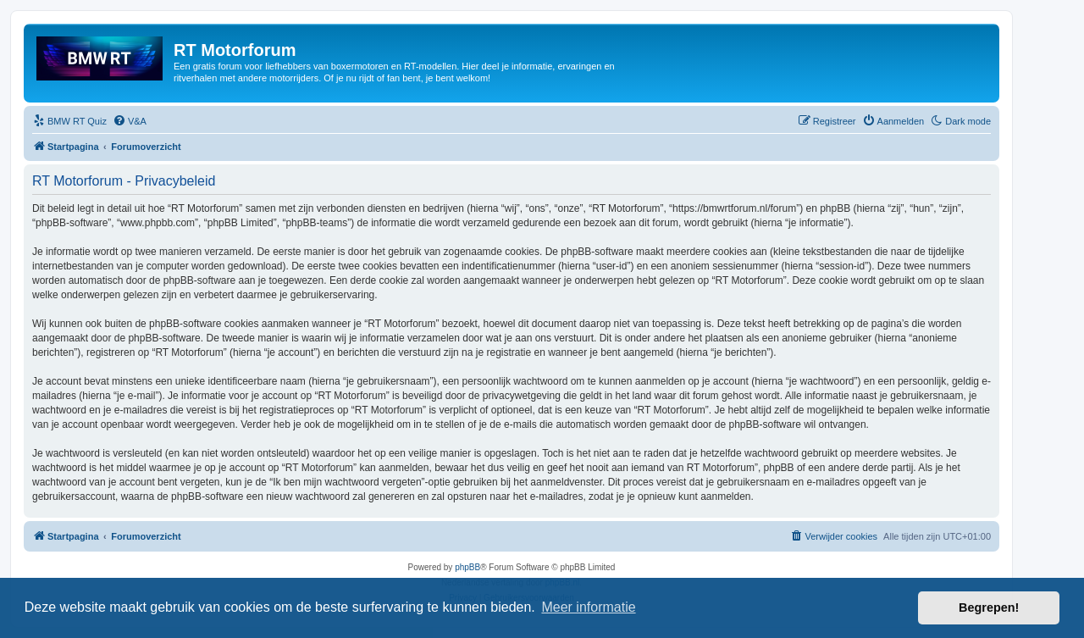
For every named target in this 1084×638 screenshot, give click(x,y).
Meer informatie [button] (588, 607)
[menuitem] (69, 121)
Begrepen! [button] (989, 607)
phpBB (467, 567)
